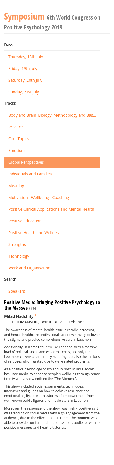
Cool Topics (18, 138)
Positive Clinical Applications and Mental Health (51, 209)
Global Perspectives (26, 162)
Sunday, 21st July (23, 92)
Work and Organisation (29, 268)
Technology (18, 256)
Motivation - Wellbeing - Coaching (38, 197)
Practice (15, 127)
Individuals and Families (30, 174)
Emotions (16, 150)
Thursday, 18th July (25, 56)
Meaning (16, 185)
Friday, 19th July (22, 68)
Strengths (17, 244)
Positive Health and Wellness (34, 232)
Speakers (16, 291)
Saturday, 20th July (25, 80)
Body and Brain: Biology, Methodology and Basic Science (54, 115)
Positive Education (25, 221)
